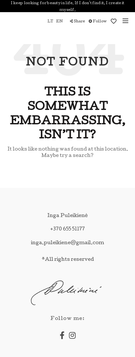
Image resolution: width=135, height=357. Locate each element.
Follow (98, 21)
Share (77, 21)
